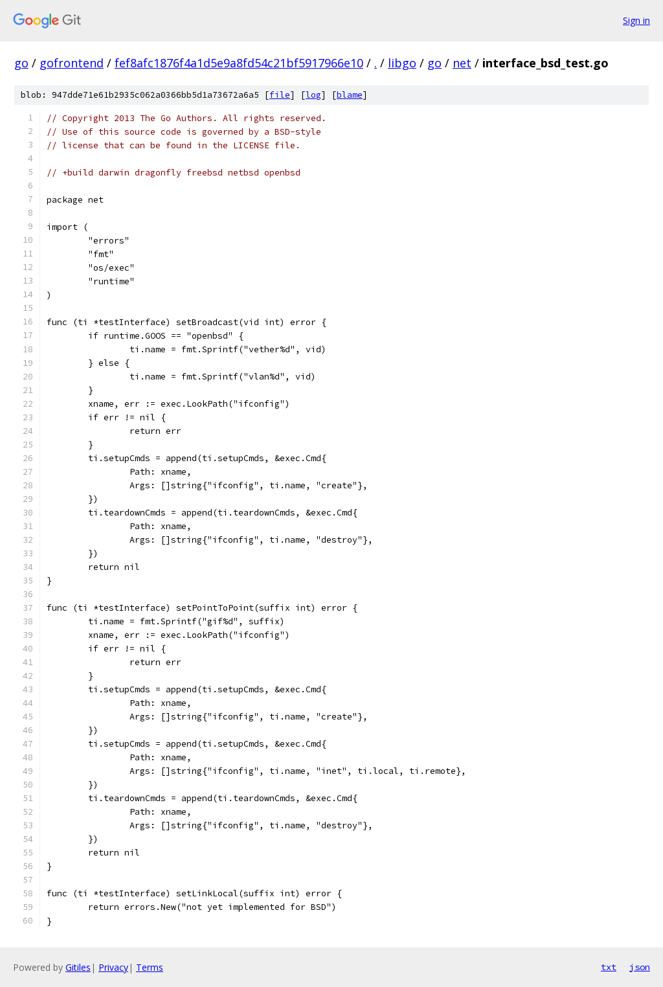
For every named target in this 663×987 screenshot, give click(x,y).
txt (608, 967)
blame (350, 94)
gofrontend (71, 63)
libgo (402, 63)
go (21, 63)
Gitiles (78, 967)
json (639, 967)
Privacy (113, 967)
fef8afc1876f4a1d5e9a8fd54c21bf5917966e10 (239, 63)
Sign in (636, 20)
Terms (149, 967)
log (313, 94)
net (462, 63)
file (279, 94)
